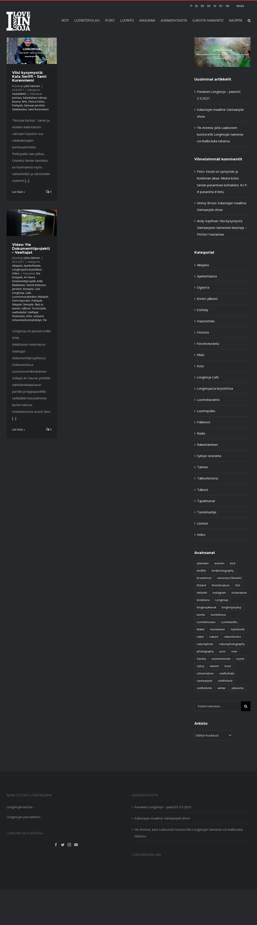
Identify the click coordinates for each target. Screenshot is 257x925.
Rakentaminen (207, 444)
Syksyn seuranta (209, 456)
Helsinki (202, 593)
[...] (27, 180)
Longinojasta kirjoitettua (27, 269)
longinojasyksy (231, 607)
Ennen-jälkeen (207, 298)
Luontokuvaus (206, 622)
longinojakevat (206, 607)
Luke (28, 293)
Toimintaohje (206, 512)
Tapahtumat (206, 501)
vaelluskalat (19, 312)
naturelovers (232, 637)
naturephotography (232, 644)
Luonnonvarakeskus (24, 297)
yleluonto (238, 688)
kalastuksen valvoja (35, 98)
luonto (201, 615)
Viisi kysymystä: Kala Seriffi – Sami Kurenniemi (29, 76)
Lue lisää (17, 192)
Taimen (202, 467)
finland (201, 585)
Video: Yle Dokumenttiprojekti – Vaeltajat (31, 248)
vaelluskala (226, 673)
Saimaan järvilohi (34, 105)
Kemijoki (28, 289)
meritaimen (217, 629)
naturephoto (205, 644)
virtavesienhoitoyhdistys (27, 320)
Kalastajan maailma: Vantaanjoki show (162, 818)
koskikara (203, 600)
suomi (240, 659)
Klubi (200, 355)
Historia (203, 332)
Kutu (200, 366)
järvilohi (17, 289)
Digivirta (203, 287)
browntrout (204, 578)
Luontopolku (206, 411)
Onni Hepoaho (21, 300)
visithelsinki (204, 688)
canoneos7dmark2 (229, 578)
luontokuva (218, 615)
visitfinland (225, 681)
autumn (219, 563)
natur (200, 637)
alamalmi (203, 563)
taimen (16, 308)
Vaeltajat (33, 312)
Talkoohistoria (207, 478)
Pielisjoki (17, 105)
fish (237, 585)
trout (228, 666)
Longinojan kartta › (20, 807)
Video (15, 273)
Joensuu (17, 98)
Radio (201, 433)
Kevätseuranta (208, 343)
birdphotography (223, 570)
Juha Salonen (32, 86)
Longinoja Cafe (208, 377)
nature (213, 637)
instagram (219, 593)
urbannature (205, 673)
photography (205, 651)
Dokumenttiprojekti (24, 281)
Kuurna (16, 101)
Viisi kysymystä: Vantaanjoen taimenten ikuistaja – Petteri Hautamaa (222, 227)
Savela (201, 659)
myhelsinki (238, 629)
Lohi (37, 289)
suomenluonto (221, 659)
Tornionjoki (39, 308)
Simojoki (28, 304)
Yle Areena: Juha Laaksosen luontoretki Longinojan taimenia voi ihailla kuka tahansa (220, 134)
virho (29, 316)
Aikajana (17, 265)
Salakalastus (19, 109)
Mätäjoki (43, 297)
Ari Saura (29, 277)
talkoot (26, 308)
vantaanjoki (204, 681)
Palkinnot (203, 422)
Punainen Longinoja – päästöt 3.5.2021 (163, 807)
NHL (24, 101)
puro (222, 651)
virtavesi (38, 316)
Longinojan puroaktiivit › (24, 817)
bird (232, 563)
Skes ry (39, 304)
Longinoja (18, 293)
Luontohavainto (208, 399)
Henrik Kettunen (36, 285)
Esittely (202, 310)
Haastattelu (19, 94)
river (234, 651)
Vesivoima (18, 316)
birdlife (201, 570)
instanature (239, 593)
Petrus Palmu (36, 101)
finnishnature (221, 585)
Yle (45, 320)
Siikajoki (17, 304)
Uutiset (202, 523)
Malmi (201, 629)
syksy (200, 666)
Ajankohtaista (32, 265)
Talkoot (202, 489)
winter (222, 688)
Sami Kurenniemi (38, 109)
